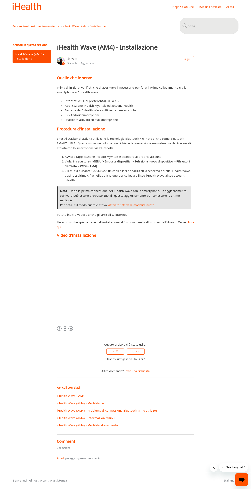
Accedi (61, 458)
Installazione (98, 26)
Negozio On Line (183, 7)
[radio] (115, 351)
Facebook (59, 328)
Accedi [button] (230, 7)
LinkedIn (70, 328)
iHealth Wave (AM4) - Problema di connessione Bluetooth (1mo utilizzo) (107, 410)
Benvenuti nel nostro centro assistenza (36, 26)
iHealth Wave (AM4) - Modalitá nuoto (82, 403)
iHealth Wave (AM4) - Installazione (29, 56)
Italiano (229, 480)
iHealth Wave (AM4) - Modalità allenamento (87, 425)
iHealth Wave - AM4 (74, 26)
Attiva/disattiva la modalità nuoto (131, 205)
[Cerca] (209, 26)
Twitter (65, 328)
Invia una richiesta (210, 7)
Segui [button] (187, 59)
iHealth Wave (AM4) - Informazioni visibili (86, 418)
